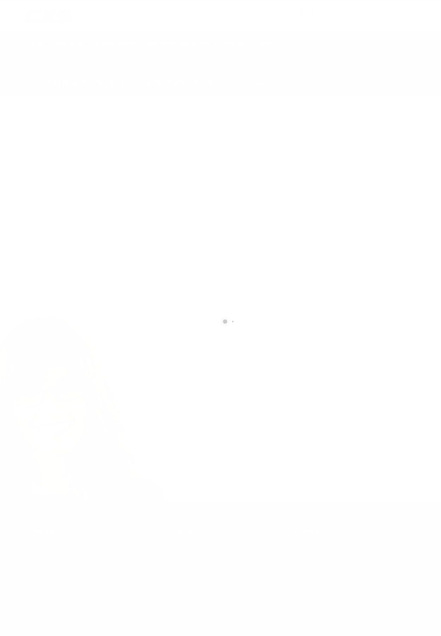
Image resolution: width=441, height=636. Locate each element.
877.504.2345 (400, 17)
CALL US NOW (399, 11)
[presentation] (279, 445)
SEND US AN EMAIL (335, 11)
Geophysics (68, 44)
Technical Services (114, 44)
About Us (232, 44)
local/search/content (67, 71)
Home (37, 44)
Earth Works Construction (178, 44)
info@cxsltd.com (339, 17)
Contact (264, 44)
